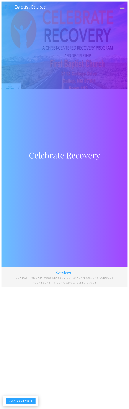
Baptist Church (25, 7)
